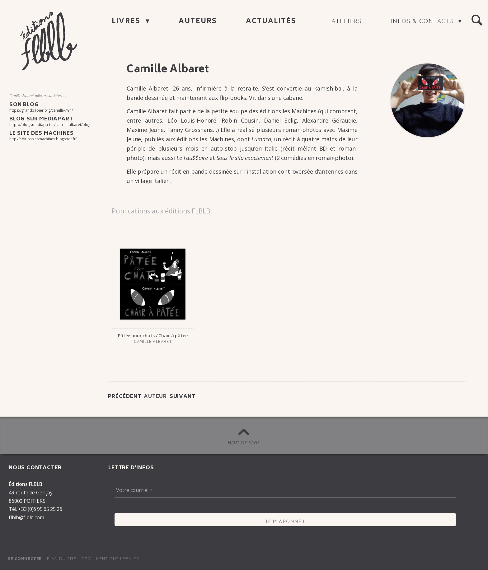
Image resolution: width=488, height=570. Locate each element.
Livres (127, 21)
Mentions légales (117, 559)
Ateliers (346, 22)
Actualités (271, 21)
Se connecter (25, 559)
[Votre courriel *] (285, 490)
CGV (86, 559)
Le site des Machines (41, 133)
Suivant (182, 396)
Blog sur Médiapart (41, 119)
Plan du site (61, 559)
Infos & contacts (423, 22)
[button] (477, 20)
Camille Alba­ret (153, 342)
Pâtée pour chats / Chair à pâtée (153, 336)
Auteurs (198, 21)
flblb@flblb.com (26, 517)
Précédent (124, 396)
